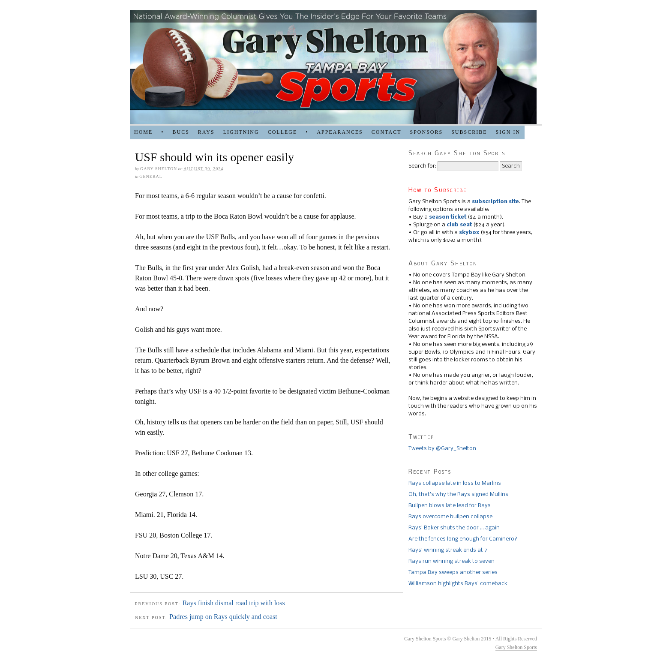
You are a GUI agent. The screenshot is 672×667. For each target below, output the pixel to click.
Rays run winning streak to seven (451, 561)
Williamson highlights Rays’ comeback (457, 583)
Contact (387, 132)
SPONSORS (426, 132)
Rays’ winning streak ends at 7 (447, 550)
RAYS (206, 132)
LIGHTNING (241, 132)
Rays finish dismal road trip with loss (234, 603)
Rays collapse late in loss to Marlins (454, 483)
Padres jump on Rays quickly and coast (223, 616)
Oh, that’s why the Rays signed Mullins (458, 494)
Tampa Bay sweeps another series (453, 572)
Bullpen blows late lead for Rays (449, 505)
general (150, 176)
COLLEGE (282, 132)
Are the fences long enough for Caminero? (462, 539)
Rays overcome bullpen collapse (450, 517)
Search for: (422, 166)
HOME (143, 132)
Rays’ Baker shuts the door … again (454, 528)
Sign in (507, 132)
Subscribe (469, 132)
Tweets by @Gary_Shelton (442, 448)
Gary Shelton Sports (516, 647)
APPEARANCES (340, 132)
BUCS (180, 132)
